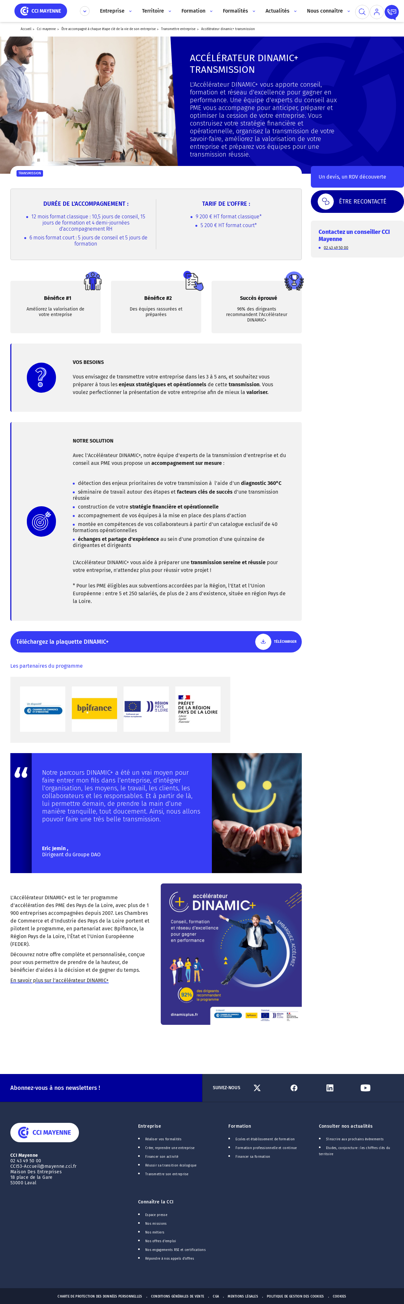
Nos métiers (154, 1232)
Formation (239, 1126)
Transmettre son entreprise (167, 1174)
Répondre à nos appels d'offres (169, 1259)
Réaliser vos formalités (163, 1139)
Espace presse (156, 1215)
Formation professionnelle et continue (266, 1148)
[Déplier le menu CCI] (85, 11)
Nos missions (156, 1224)
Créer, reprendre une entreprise (169, 1148)
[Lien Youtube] (376, 1088)
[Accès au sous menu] (130, 11)
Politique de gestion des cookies (295, 1297)
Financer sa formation (252, 1157)
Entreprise (149, 1126)
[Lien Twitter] (269, 1088)
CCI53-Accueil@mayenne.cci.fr (43, 1166)
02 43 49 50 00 (336, 247)
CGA (216, 1297)
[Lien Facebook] (304, 1088)
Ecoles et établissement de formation (265, 1139)
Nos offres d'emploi (160, 1241)
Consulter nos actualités (346, 1126)
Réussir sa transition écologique (171, 1165)
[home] (40, 10)
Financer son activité (161, 1157)
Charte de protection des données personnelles (100, 1297)
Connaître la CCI (156, 1202)
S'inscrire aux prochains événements (355, 1139)
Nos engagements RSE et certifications (175, 1250)
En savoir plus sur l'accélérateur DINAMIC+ (59, 980)
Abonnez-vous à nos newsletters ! (55, 1087)
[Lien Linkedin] (340, 1088)
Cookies (339, 1297)
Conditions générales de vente (177, 1297)
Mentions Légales (243, 1297)
